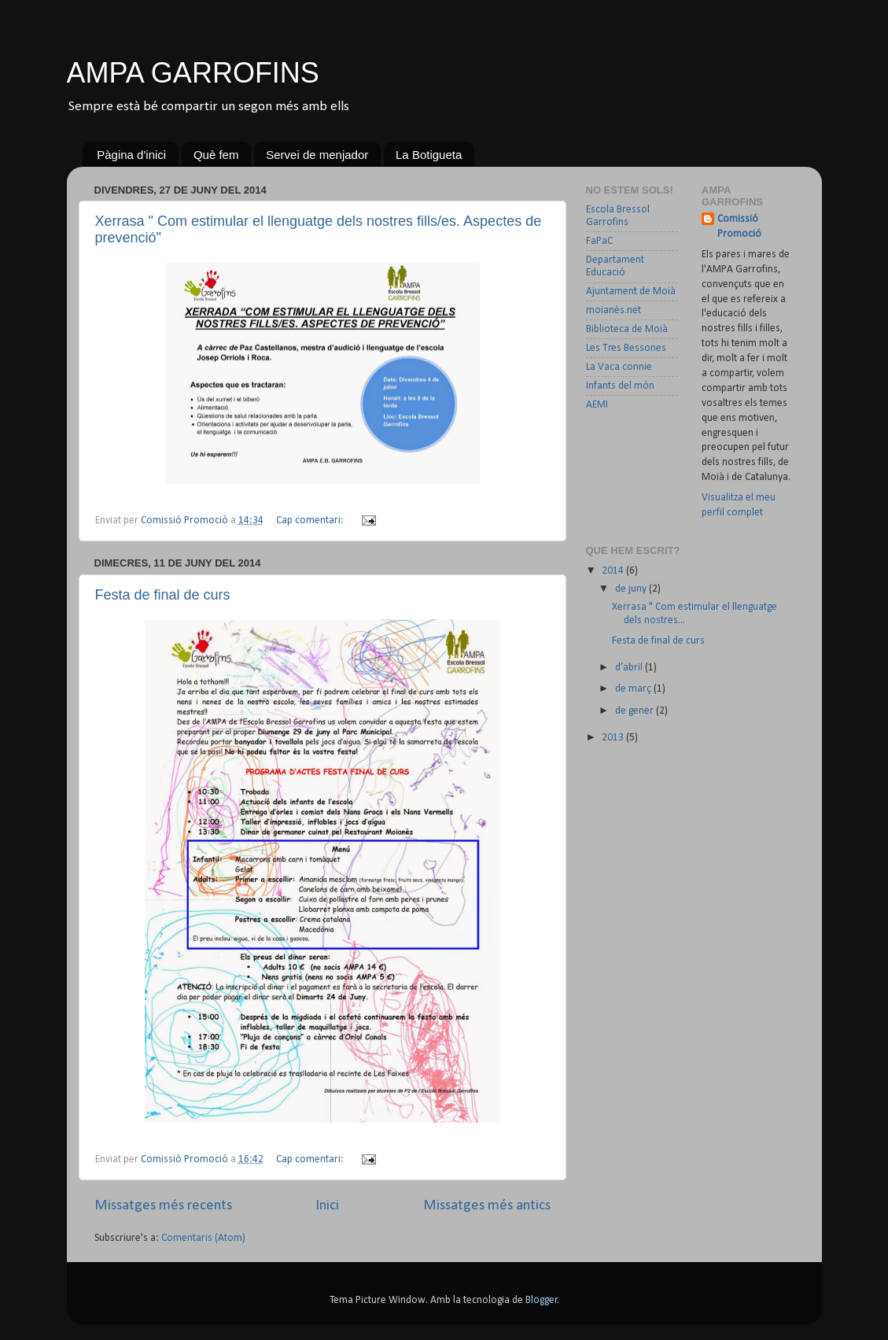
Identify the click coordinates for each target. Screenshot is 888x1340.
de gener (635, 711)
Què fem (216, 154)
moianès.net (613, 310)
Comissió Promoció (739, 226)
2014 (614, 571)
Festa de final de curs (162, 595)
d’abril (630, 668)
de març (634, 689)
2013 (614, 738)
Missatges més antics (487, 1205)
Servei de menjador (317, 154)
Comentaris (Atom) (203, 1238)
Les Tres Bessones (626, 348)
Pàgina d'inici (131, 154)
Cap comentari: (311, 520)
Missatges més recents (163, 1205)
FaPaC (599, 241)
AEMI (597, 405)
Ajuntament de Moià (631, 291)
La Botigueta (429, 154)
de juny (632, 589)
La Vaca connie (619, 367)
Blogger (541, 1300)
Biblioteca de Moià (627, 329)
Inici (327, 1205)
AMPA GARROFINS (193, 73)
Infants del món (620, 386)
